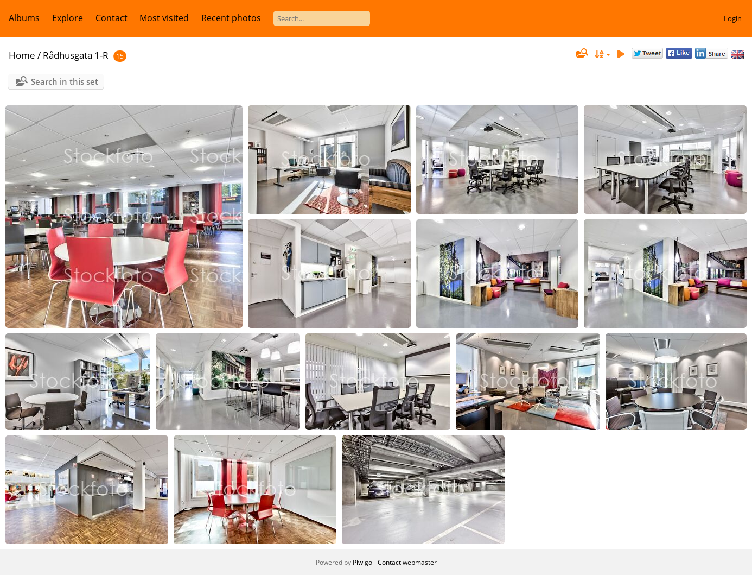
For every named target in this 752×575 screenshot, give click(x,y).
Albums (24, 18)
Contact (111, 18)
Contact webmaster (407, 562)
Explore (67, 18)
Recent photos (231, 18)
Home (22, 55)
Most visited (164, 18)
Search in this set (64, 81)
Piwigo (362, 562)
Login (733, 18)
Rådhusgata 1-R (76, 55)
